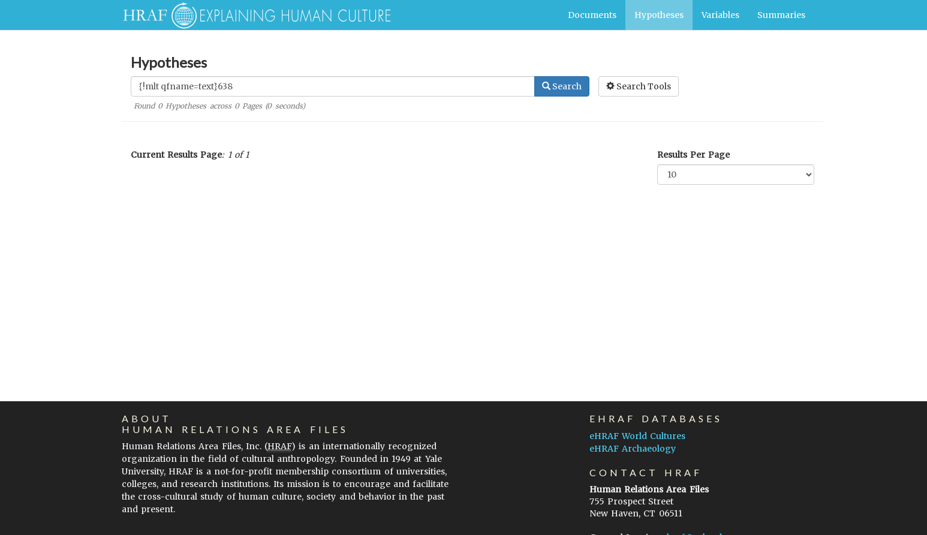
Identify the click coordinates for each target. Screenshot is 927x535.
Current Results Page (176, 154)
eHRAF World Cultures (637, 436)
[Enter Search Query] (333, 86)
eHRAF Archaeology (632, 448)
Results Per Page (693, 154)
